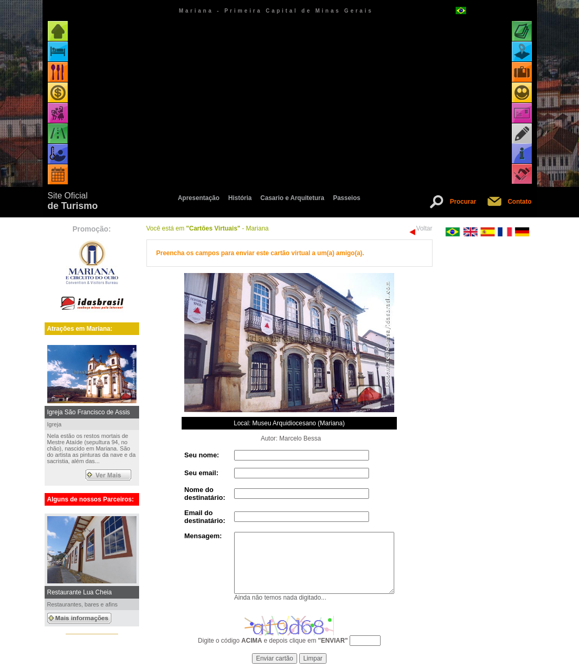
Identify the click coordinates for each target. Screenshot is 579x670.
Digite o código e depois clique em (273, 640)
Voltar (424, 228)
